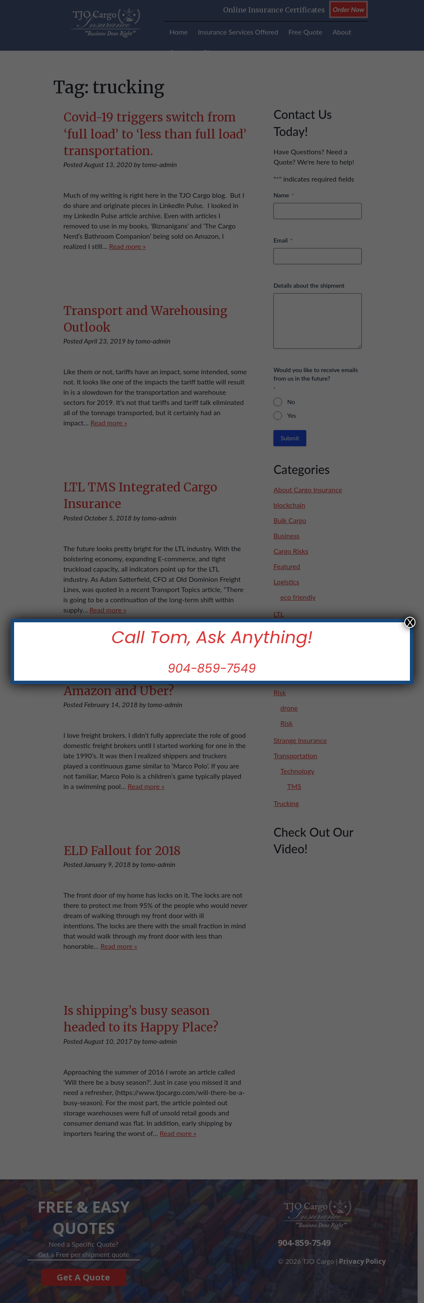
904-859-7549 (212, 668)
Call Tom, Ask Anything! (212, 637)
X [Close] (410, 622)
